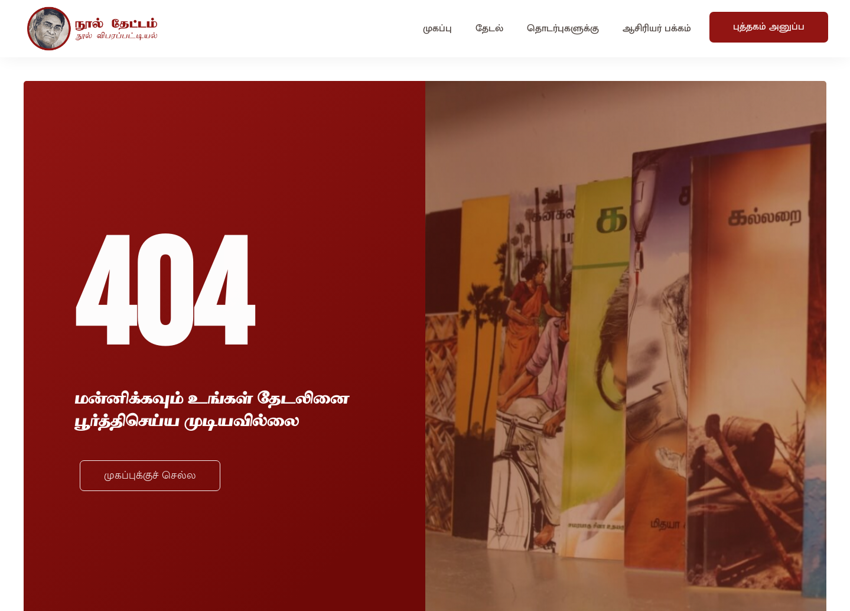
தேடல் (489, 29)
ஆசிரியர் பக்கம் (657, 29)
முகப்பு (437, 29)
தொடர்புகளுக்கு (563, 29)
